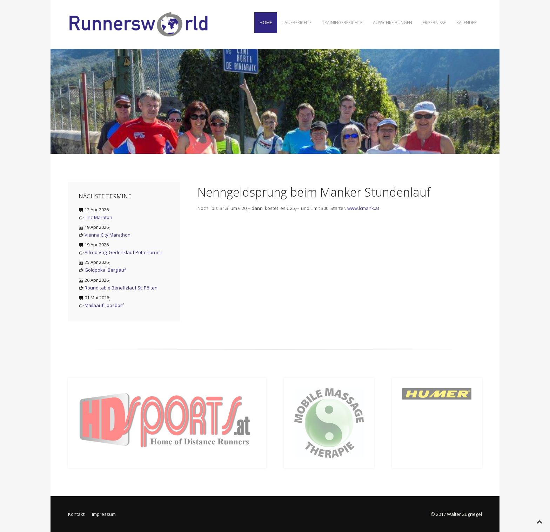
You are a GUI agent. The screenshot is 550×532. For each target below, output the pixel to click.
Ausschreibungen (392, 23)
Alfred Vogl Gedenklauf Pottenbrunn (123, 252)
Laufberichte (296, 23)
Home (266, 23)
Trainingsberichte (342, 23)
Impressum (104, 514)
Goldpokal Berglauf (105, 270)
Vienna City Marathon (107, 235)
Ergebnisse (434, 23)
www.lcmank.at (363, 208)
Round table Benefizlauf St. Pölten (121, 288)
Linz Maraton (98, 217)
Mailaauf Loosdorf (104, 305)
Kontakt (76, 514)
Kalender (466, 23)
